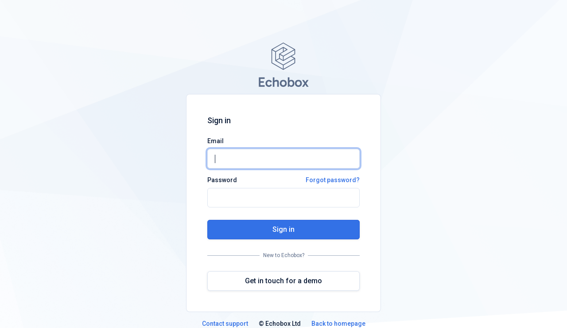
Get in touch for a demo (283, 281)
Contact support (225, 323)
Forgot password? (333, 180)
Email (215, 140)
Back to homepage (338, 323)
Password (283, 180)
